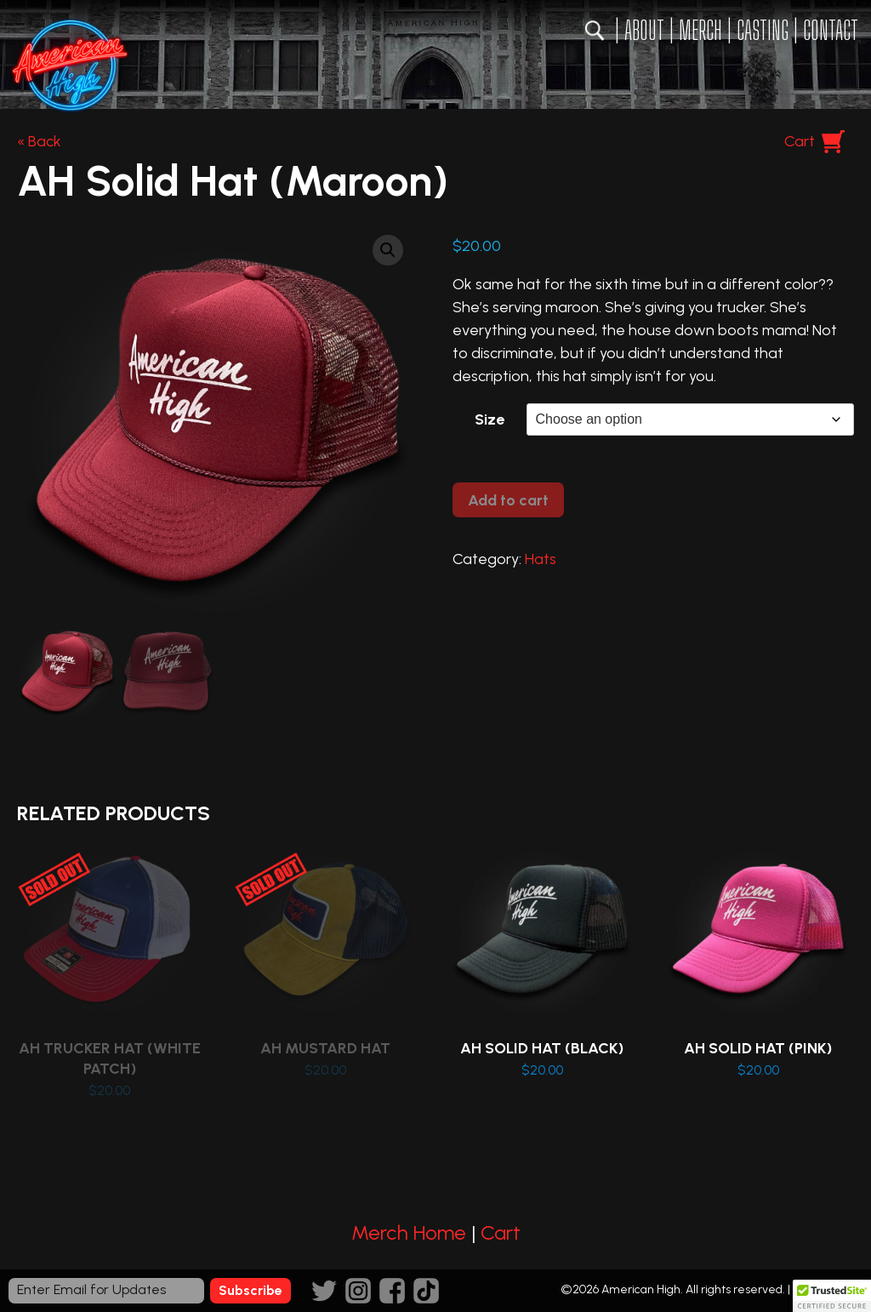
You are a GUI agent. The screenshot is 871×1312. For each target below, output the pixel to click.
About (644, 29)
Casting (762, 29)
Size (489, 419)
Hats (540, 559)
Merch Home (408, 1232)
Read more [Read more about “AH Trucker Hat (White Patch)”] (110, 975)
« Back (39, 141)
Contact (830, 29)
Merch (700, 29)
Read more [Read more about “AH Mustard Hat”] (327, 965)
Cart (799, 141)
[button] (388, 250)
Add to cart (508, 500)
